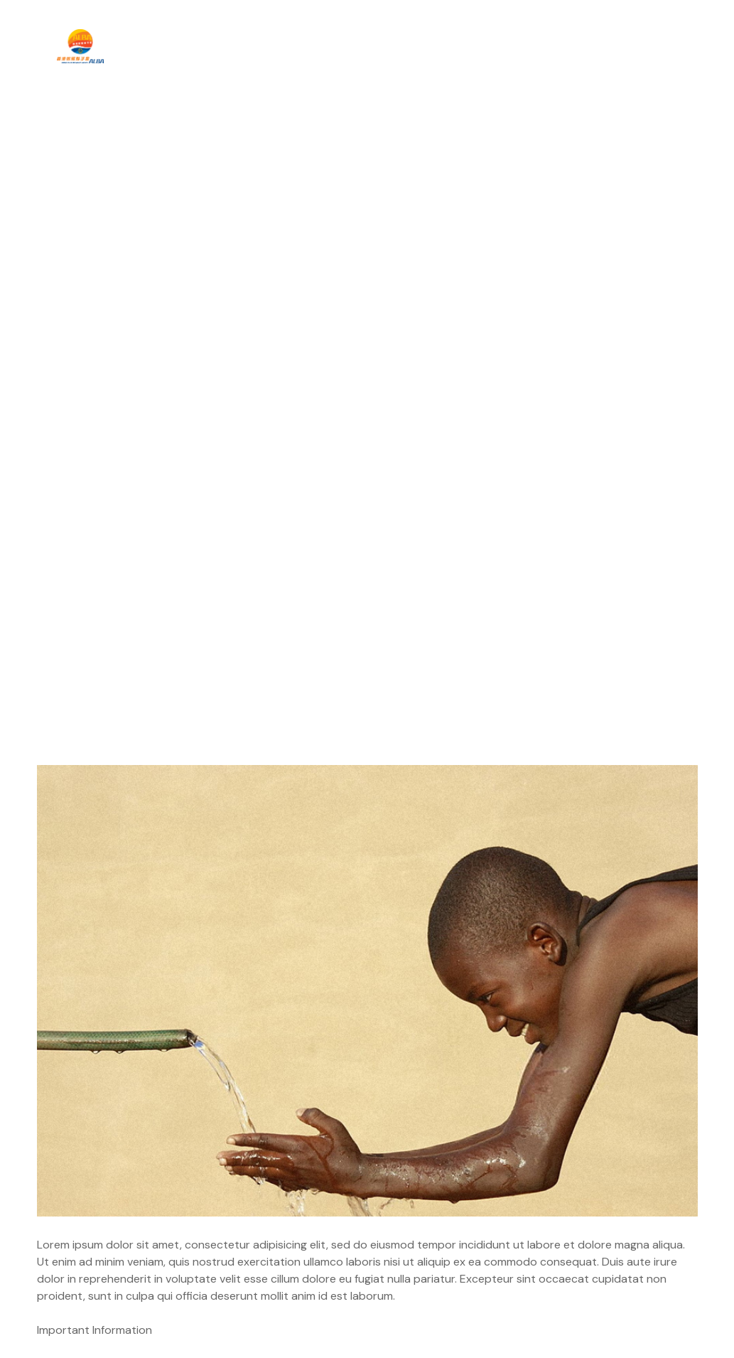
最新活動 (333, 45)
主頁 (163, 45)
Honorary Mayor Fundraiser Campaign (585, 1197)
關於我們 (240, 45)
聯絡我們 (648, 45)
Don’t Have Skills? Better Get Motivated (150, 1197)
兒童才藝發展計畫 (449, 45)
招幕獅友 (560, 45)
